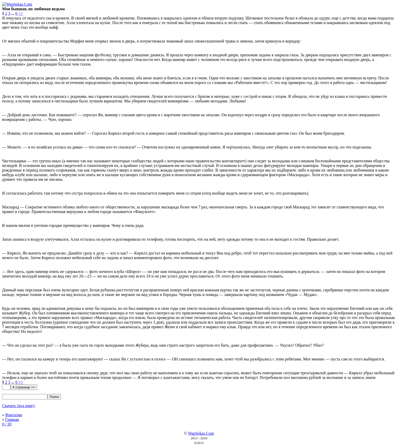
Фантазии (13, 415)
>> (20, 13)
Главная (12, 419)
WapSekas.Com (201, 433)
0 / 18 (6, 424)
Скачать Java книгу (18, 405)
